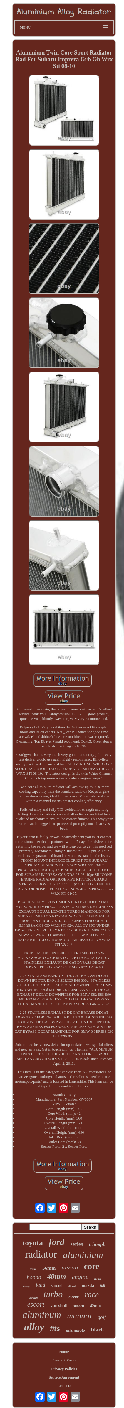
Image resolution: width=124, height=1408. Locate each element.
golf (102, 1317)
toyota (33, 1243)
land (40, 1285)
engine (80, 1276)
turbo (53, 1294)
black (97, 1329)
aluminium (83, 1254)
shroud (56, 1285)
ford (56, 1242)
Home (64, 1351)
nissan (69, 1267)
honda (34, 1277)
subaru (78, 1306)
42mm (95, 1306)
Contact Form (64, 1360)
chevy (26, 1286)
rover (73, 1296)
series (76, 1244)
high (98, 1278)
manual (79, 1315)
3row (32, 1269)
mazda (88, 1285)
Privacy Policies (64, 1368)
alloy (34, 1327)
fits (55, 1329)
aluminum (41, 1315)
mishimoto (75, 1330)
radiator (41, 1254)
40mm (56, 1276)
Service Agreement (64, 1377)
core (92, 1266)
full (102, 1286)
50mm (33, 1297)
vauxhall (59, 1305)
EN (60, 1386)
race (92, 1294)
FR (68, 1386)
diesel (72, 1286)
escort (36, 1304)
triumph (97, 1244)
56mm (49, 1268)
